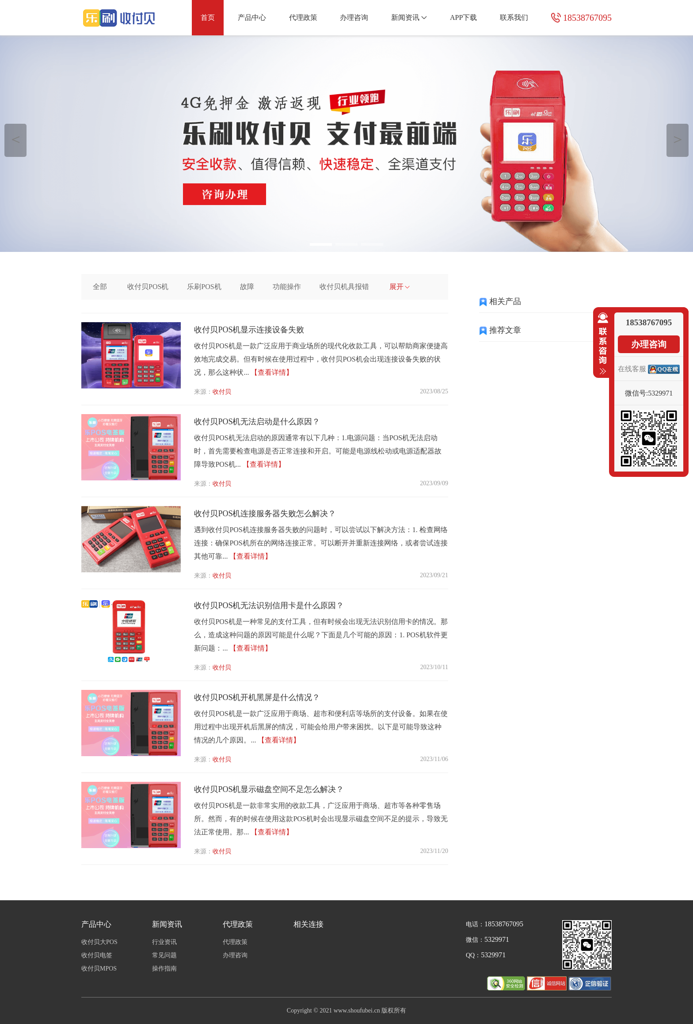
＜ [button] (15, 139)
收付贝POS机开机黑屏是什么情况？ (257, 697)
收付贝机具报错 (344, 286)
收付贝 (222, 391)
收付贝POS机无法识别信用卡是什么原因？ (269, 605)
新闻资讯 (409, 17)
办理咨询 (354, 17)
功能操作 (287, 286)
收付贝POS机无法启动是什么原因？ (257, 421)
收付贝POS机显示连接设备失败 (249, 329)
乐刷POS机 (204, 286)
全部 (100, 286)
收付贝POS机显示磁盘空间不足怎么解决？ (269, 789)
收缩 (601, 344)
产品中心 (252, 17)
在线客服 (632, 369)
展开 (399, 286)
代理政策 (303, 17)
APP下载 (463, 17)
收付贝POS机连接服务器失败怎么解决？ (265, 513)
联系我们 (514, 17)
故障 (247, 286)
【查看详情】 (272, 372)
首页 (208, 17)
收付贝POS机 (147, 286)
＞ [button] (677, 139)
